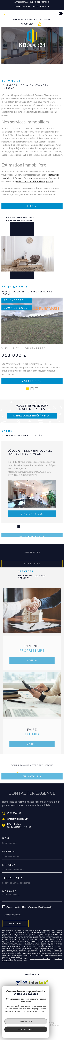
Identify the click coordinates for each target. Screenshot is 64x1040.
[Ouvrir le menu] (61, 13)
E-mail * (9, 864)
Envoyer (15, 923)
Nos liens (55, 1024)
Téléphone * (12, 877)
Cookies (38, 1026)
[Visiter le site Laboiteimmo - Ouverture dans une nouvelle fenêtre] (32, 1017)
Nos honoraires (11, 1024)
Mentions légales (36, 1024)
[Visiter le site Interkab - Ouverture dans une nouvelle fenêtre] (38, 982)
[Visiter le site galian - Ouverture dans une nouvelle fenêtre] (21, 982)
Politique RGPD (28, 1026)
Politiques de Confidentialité (40, 958)
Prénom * (10, 851)
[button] (27, 388)
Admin (47, 1024)
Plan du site (23, 1024)
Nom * (7, 838)
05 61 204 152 (14, 812)
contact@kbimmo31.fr (17, 818)
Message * (10, 891)
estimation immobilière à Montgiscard (34, 181)
